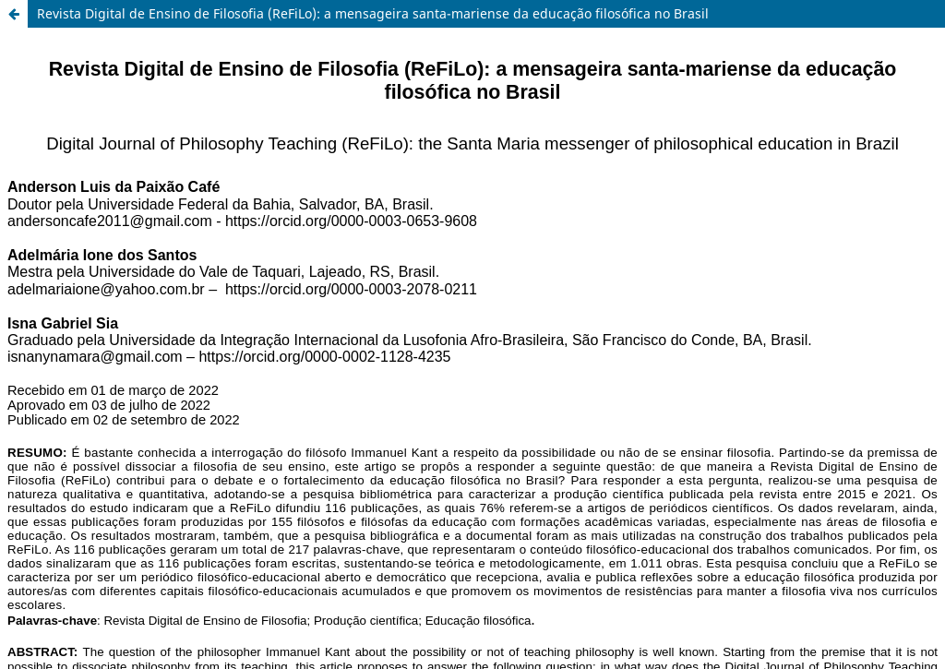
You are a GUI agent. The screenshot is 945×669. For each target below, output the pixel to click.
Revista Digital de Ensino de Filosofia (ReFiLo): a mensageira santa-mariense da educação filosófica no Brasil (373, 13)
